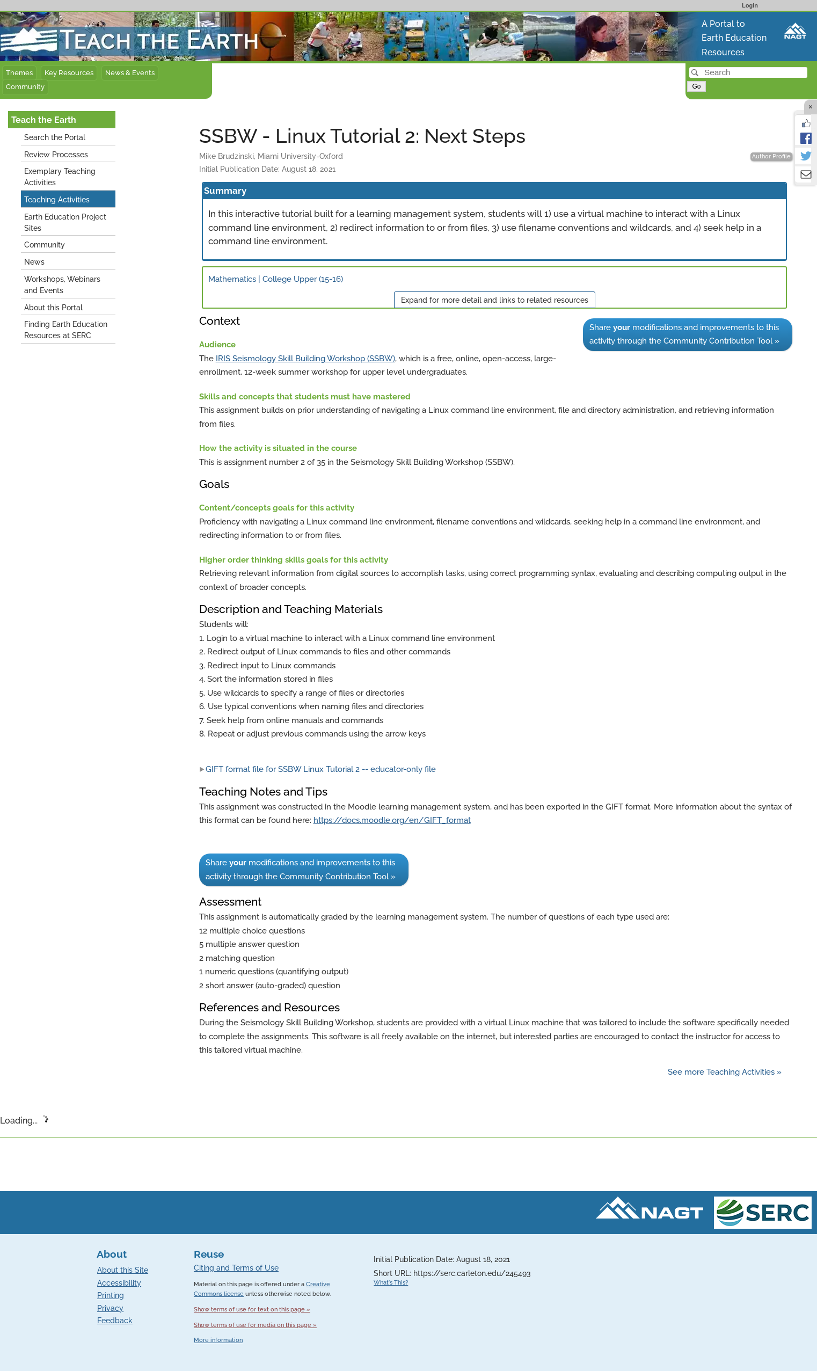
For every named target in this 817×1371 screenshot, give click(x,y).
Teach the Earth (43, 120)
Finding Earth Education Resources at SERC (65, 329)
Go (696, 86)
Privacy (110, 1308)
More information (218, 1340)
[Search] (748, 72)
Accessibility (119, 1283)
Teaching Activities (57, 199)
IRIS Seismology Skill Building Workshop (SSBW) (305, 358)
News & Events (130, 73)
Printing (110, 1295)
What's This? (391, 1282)
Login (750, 5)
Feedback (115, 1320)
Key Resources (69, 73)
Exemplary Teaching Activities (60, 176)
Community (25, 87)
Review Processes (56, 154)
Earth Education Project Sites (65, 222)
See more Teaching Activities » (725, 1072)
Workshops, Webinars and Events (62, 284)
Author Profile (771, 156)
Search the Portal (54, 137)
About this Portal (53, 307)
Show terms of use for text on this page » (252, 1309)
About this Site (122, 1270)
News (34, 261)
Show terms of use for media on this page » (255, 1325)
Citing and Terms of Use (236, 1268)
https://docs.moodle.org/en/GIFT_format (392, 820)
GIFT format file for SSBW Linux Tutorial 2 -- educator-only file (317, 769)
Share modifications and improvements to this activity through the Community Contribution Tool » (684, 334)
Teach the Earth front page (56, 18)
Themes (19, 73)
